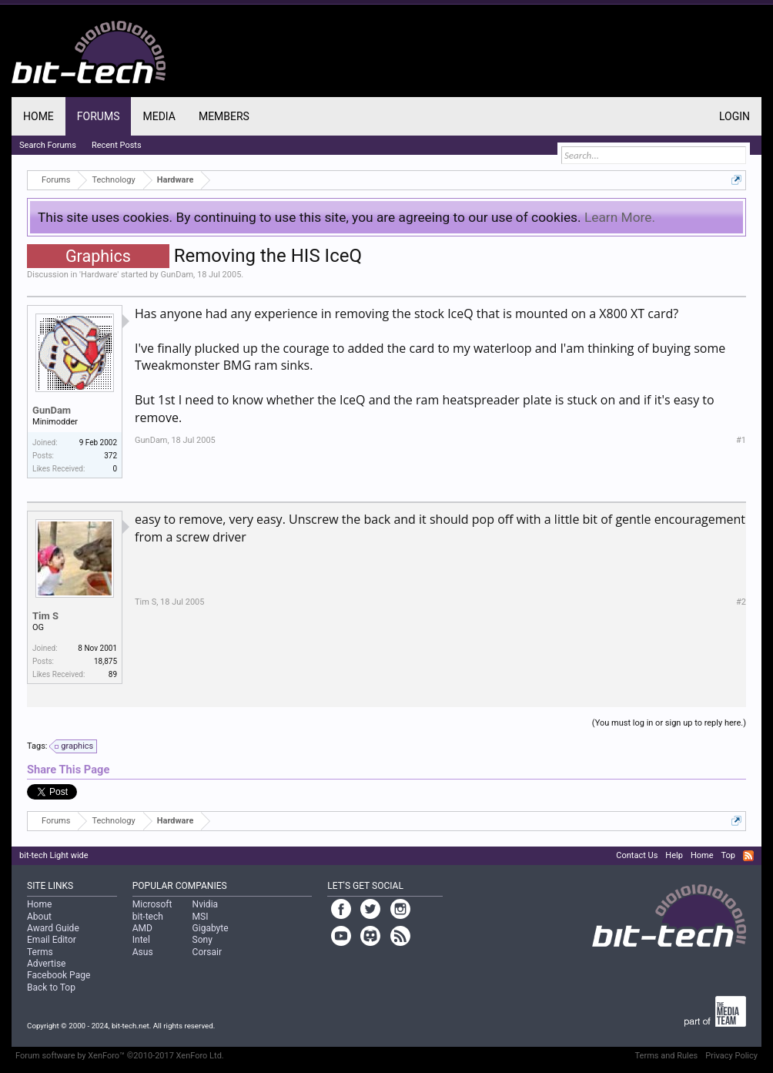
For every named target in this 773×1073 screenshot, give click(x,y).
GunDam (177, 275)
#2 (741, 602)
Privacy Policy (731, 1056)
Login (734, 116)
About (39, 916)
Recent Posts (117, 145)
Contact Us (637, 855)
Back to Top (51, 987)
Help (674, 855)
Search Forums (47, 145)
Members (224, 116)
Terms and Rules (666, 1056)
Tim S (45, 616)
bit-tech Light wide (54, 855)
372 (110, 455)
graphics (74, 746)
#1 (741, 440)
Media (158, 116)
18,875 (105, 661)
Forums (98, 116)
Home (38, 116)
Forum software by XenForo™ (119, 1056)
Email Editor (51, 939)
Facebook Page (58, 975)
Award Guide (53, 928)
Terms (40, 952)
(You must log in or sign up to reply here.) (669, 723)
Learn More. (619, 217)
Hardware (99, 275)
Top (728, 855)
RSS (748, 855)
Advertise (46, 963)
